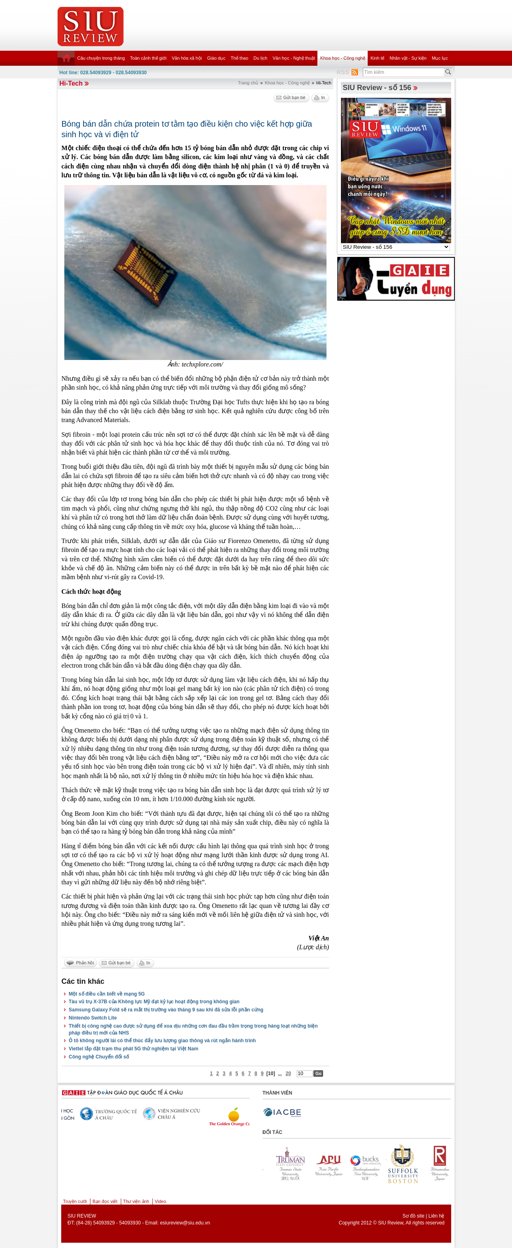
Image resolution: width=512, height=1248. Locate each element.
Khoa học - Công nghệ (342, 58)
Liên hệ (436, 1216)
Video (160, 1201)
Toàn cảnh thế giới (148, 58)
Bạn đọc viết (104, 1201)
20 (288, 1073)
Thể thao (239, 58)
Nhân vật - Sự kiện (408, 58)
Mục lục (440, 58)
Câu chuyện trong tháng (101, 58)
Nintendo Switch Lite (93, 1018)
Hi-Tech (71, 83)
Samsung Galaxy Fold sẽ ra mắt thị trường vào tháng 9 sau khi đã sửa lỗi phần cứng (166, 1010)
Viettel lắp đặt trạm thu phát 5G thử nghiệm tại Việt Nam (134, 1049)
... (280, 1073)
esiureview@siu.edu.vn (185, 1223)
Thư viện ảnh (136, 1201)
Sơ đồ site (413, 1216)
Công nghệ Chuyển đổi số (99, 1057)
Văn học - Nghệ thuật (293, 58)
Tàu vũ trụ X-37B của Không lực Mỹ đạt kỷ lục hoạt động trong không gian (154, 1001)
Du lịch (260, 58)
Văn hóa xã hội (187, 58)
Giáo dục (216, 58)
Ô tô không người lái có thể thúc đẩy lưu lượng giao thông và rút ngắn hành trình (162, 1040)
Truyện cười (75, 1201)
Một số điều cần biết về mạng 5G (107, 994)
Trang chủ (248, 82)
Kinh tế (377, 58)
